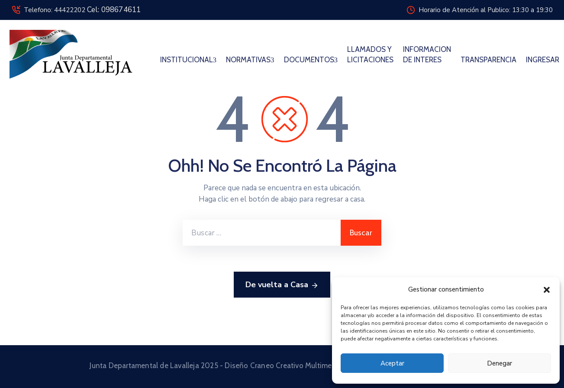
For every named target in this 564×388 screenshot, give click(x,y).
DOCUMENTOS (311, 59)
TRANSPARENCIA (488, 59)
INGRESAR (542, 59)
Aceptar (392, 363)
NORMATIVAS (250, 59)
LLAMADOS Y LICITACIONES (370, 54)
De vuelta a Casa (282, 285)
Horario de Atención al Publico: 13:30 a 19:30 (486, 10)
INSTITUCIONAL (188, 59)
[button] (546, 289)
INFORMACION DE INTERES (427, 54)
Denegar (499, 363)
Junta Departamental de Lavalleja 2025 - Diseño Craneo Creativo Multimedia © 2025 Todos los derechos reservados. (282, 365)
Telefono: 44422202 (82, 10)
